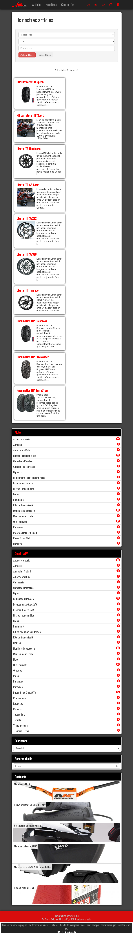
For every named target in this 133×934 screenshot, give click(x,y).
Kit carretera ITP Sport (30, 115)
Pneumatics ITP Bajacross (32, 321)
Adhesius (17, 445)
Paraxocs (18, 687)
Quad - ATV (21, 553)
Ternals (17, 720)
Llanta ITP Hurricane (28, 148)
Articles (36, 4)
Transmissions (20, 725)
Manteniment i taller (23, 516)
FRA (96, 4)
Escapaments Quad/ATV (25, 604)
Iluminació (18, 500)
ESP (103, 4)
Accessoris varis (21, 439)
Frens (16, 494)
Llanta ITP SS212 (26, 218)
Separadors (19, 714)
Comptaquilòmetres (23, 461)
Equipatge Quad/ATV (23, 599)
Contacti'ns (67, 4)
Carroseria (18, 582)
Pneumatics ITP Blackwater (33, 357)
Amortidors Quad (22, 577)
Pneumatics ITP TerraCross (32, 390)
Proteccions (19, 698)
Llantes (17, 643)
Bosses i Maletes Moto (24, 456)
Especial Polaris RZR (23, 610)
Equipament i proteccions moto (29, 477)
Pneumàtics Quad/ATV (24, 692)
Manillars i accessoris (24, 511)
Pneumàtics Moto (22, 538)
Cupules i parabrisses (24, 467)
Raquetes (18, 703)
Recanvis (17, 544)
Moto (18, 432)
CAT (88, 4)
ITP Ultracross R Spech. (30, 82)
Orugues (17, 670)
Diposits (17, 472)
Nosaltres (51, 4)
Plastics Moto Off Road (25, 533)
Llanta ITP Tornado (27, 290)
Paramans (18, 527)
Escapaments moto (23, 483)
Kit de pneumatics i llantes (27, 632)
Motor (16, 659)
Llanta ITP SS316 (26, 254)
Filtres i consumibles (23, 489)
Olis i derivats (20, 522)
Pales (16, 676)
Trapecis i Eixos (21, 731)
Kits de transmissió (23, 505)
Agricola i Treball (22, 571)
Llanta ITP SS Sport (28, 184)
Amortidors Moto (22, 450)
